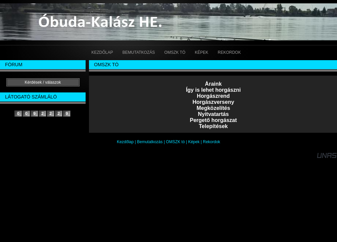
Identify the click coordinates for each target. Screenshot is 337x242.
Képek (194, 141)
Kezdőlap (125, 141)
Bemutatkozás (150, 141)
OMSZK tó (175, 141)
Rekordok (211, 141)
